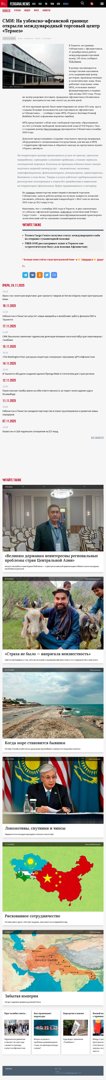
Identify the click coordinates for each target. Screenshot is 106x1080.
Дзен (100, 259)
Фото (36, 10)
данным (30, 192)
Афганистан (29, 38)
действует (66, 211)
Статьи (17, 10)
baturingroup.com (71, 1073)
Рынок (20, 38)
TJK (46, 3)
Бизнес (37, 38)
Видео (27, 10)
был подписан (52, 129)
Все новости (97, 438)
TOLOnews (75, 61)
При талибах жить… (15, 1013)
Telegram (86, 259)
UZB (59, 3)
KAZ (34, 3)
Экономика (46, 38)
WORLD (67, 3)
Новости (6, 10)
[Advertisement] (53, 459)
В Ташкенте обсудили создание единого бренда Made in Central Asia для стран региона (48, 373)
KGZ (40, 3)
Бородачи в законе (73, 1013)
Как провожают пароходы (42, 1015)
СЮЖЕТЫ (46, 10)
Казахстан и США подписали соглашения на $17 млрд (30, 431)
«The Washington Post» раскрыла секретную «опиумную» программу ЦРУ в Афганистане (48, 356)
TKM (52, 3)
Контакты (9, 1068)
